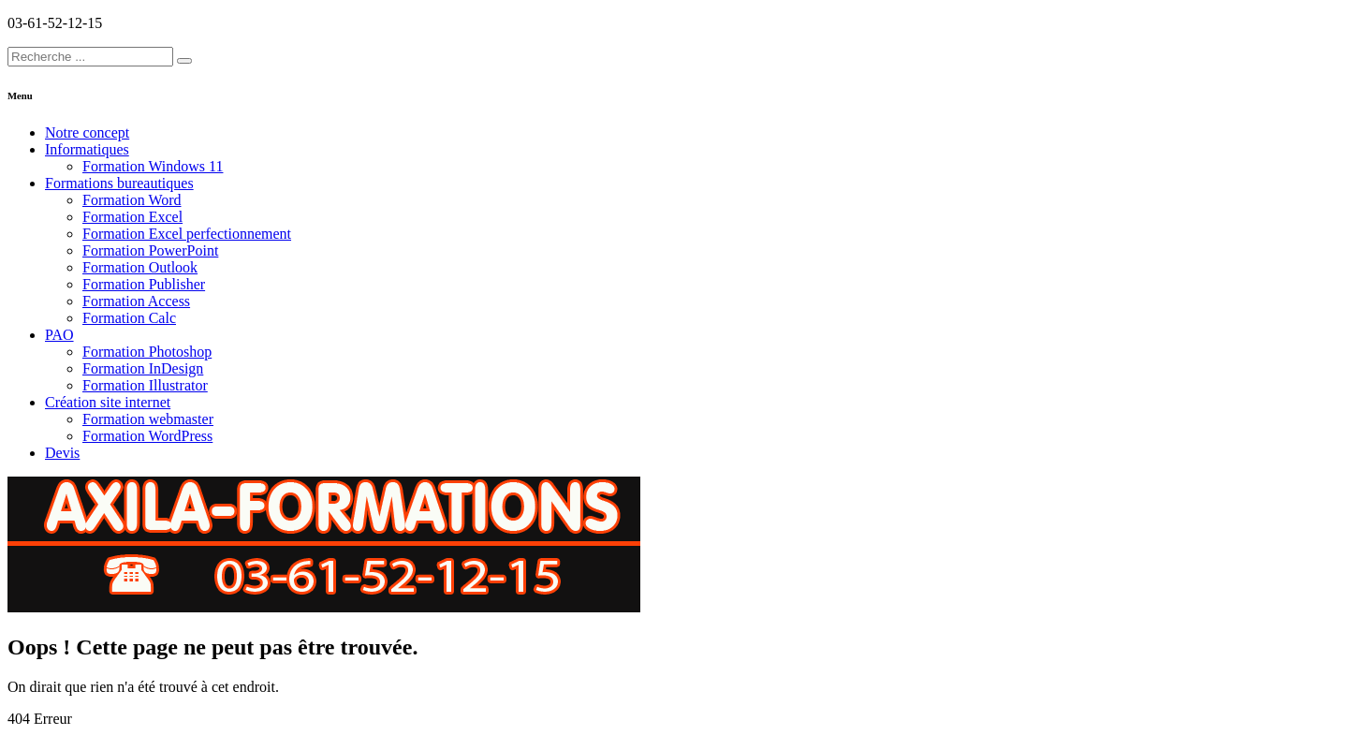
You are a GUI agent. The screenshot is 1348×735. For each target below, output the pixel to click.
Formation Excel (132, 217)
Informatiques (87, 149)
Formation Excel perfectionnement (186, 234)
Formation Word (132, 200)
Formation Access (136, 301)
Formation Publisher (143, 284)
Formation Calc (129, 318)
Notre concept (87, 132)
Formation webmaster (147, 419)
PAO (59, 335)
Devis (62, 453)
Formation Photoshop (147, 352)
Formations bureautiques (119, 183)
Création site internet (107, 402)
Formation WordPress (147, 436)
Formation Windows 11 (152, 166)
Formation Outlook (140, 267)
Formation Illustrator (145, 385)
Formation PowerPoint (150, 250)
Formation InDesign (142, 368)
